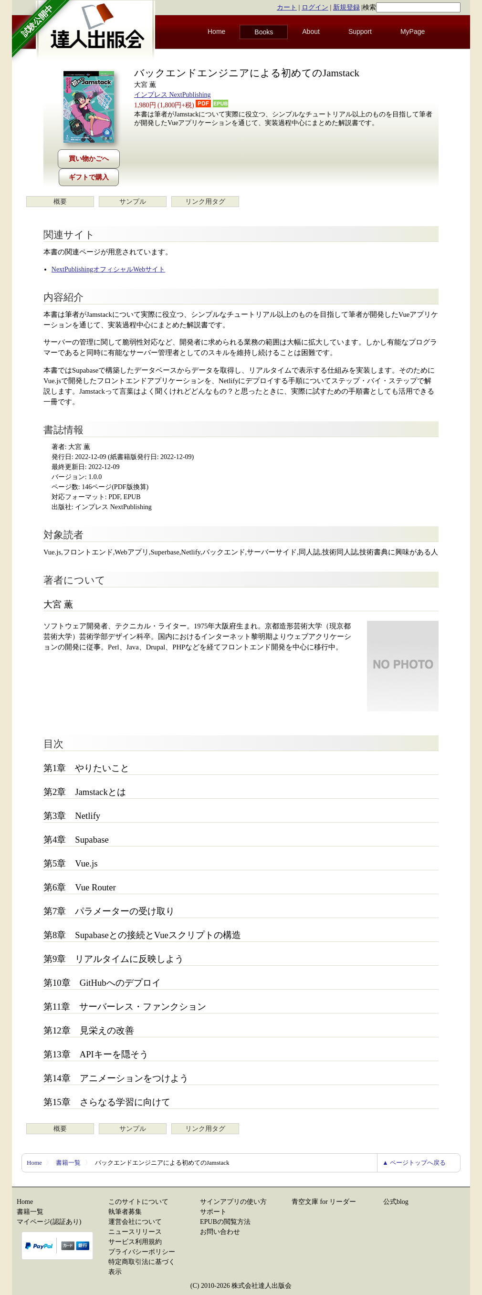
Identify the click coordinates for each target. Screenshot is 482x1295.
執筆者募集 (125, 1211)
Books (263, 32)
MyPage (412, 31)
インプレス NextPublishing (172, 94)
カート (287, 7)
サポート (213, 1211)
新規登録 (346, 7)
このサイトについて (138, 1201)
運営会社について (135, 1221)
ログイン (315, 7)
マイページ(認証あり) (49, 1221)
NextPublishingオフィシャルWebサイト (108, 269)
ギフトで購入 (89, 177)
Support (360, 31)
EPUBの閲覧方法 (225, 1221)
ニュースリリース (135, 1231)
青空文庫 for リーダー (324, 1201)
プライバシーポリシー (141, 1251)
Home (216, 31)
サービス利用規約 (135, 1241)
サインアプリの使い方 (233, 1201)
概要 (60, 201)
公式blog (396, 1201)
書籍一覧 (68, 1162)
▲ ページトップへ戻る (414, 1162)
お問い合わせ (220, 1231)
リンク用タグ (205, 201)
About (311, 31)
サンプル (132, 201)
